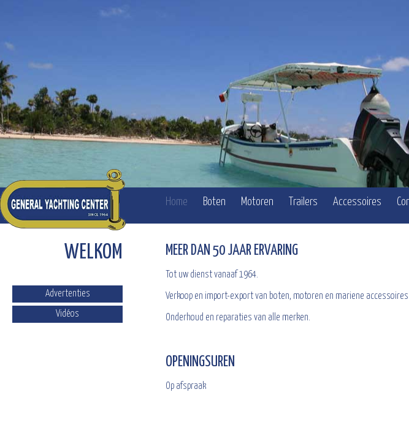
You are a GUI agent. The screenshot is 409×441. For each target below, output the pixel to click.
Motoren (257, 202)
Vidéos (67, 313)
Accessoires (357, 202)
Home (177, 202)
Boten (214, 202)
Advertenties (67, 293)
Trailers (303, 202)
